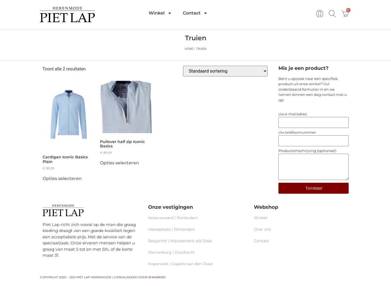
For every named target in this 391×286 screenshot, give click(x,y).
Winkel (160, 13)
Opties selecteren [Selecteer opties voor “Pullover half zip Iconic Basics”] (119, 163)
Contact (195, 13)
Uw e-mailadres (292, 114)
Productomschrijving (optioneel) (307, 151)
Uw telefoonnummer (297, 133)
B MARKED (157, 277)
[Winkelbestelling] (225, 71)
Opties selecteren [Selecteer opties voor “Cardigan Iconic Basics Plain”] (62, 178)
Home (189, 49)
